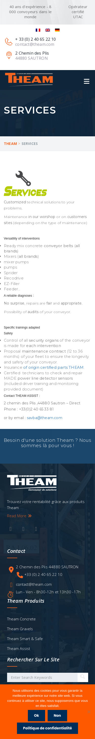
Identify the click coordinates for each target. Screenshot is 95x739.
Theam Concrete (21, 618)
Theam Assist (18, 648)
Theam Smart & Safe (25, 638)
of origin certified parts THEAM (53, 367)
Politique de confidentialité (47, 728)
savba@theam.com (44, 418)
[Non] (88, 711)
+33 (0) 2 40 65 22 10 (43, 574)
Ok (36, 715)
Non (57, 715)
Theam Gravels (20, 628)
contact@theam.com (34, 584)
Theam (10, 143)
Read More (19, 515)
